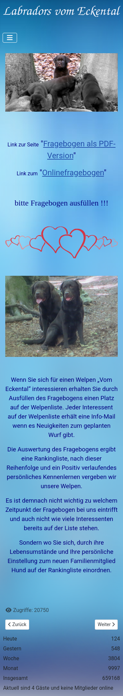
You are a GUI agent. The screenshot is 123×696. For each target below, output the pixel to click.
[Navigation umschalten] (10, 38)
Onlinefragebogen (73, 172)
